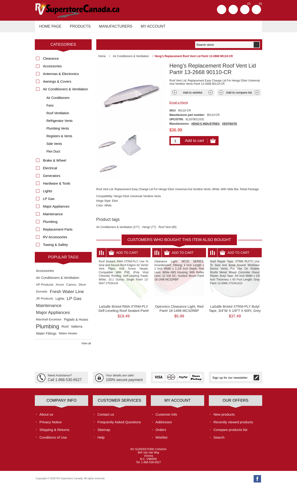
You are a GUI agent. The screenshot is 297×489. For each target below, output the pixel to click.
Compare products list (230, 432)
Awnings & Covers (57, 84)
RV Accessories (55, 239)
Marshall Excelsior (48, 322)
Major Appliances (56, 209)
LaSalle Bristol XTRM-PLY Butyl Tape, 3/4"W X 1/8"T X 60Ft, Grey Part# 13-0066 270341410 (235, 289)
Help (101, 440)
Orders (160, 432)
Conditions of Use (53, 440)
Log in (233, 9)
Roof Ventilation (57, 115)
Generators (51, 178)
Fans (50, 108)
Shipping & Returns (54, 432)
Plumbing (50, 224)
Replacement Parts (58, 232)
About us (46, 417)
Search (219, 440)
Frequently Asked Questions (119, 424)
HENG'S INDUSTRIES (205, 126)
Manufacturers (112, 27)
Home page (50, 27)
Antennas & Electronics (61, 76)
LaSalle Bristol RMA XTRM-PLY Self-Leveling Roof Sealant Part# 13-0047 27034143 (123, 289)
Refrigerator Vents (59, 123)
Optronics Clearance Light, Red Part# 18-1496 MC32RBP (179, 287)
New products (224, 417)
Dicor (82, 287)
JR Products (44, 301)
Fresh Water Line (67, 294)
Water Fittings (46, 336)
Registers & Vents (59, 138)
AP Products (44, 287)
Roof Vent (164, 205)
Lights (47, 194)
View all (86, 346)
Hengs (146, 205)
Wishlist (161, 440)
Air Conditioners (58, 100)
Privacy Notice (50, 424)
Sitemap (103, 432)
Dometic (42, 294)
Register (221, 9)
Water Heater (68, 336)
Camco (71, 287)
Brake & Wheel (54, 163)
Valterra (76, 329)
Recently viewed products (233, 424)
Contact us (105, 417)
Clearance (51, 61)
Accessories (52, 69)
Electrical (50, 171)
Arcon (60, 287)
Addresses (163, 424)
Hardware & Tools (56, 186)
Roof (64, 329)
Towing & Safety (55, 247)
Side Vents (54, 146)
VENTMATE (229, 126)
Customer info (166, 417)
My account (149, 27)
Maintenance (53, 216)
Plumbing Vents (57, 131)
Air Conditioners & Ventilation (114, 205)
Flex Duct (53, 154)
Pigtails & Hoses (76, 322)
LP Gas (49, 201)
